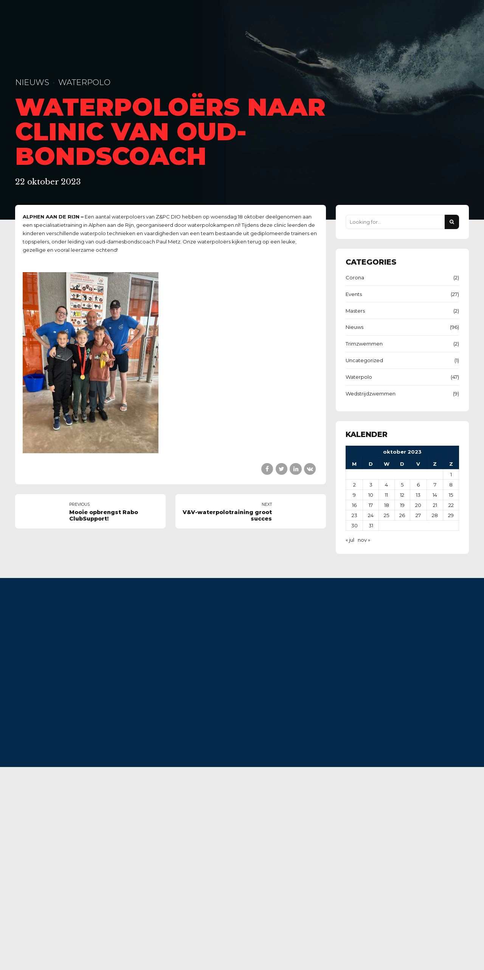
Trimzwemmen (364, 344)
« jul (350, 540)
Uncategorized (364, 360)
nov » (364, 540)
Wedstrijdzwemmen (371, 393)
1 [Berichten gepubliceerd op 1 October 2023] (451, 474)
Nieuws (32, 82)
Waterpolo (84, 82)
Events (354, 294)
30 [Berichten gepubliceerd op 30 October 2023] (354, 525)
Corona (355, 277)
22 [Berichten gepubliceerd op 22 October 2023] (451, 505)
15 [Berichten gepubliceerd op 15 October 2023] (451, 495)
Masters (355, 311)
